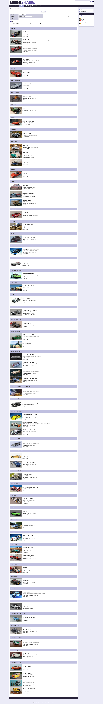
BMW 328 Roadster (27, 133)
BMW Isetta (25, 145)
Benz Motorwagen (26, 96)
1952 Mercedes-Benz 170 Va (28, 334)
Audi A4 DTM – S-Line (27, 47)
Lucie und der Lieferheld (28, 193)
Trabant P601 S (26, 592)
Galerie (21, 5)
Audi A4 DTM (25, 31)
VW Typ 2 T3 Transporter (28, 688)
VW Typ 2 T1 (25, 653)
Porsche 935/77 (25, 567)
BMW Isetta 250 (26, 161)
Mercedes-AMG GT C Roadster (29, 310)
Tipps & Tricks (35, 5)
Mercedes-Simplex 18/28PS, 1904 (30, 487)
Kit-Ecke (27, 5)
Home (11, 5)
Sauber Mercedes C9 (27, 442)
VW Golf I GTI (26, 605)
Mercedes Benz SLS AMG (28, 455)
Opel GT (24, 511)
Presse (41, 5)
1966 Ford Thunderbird (27, 262)
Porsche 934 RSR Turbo (28, 547)
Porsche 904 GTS (26, 524)
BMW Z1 (24, 173)
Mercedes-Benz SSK (27, 474)
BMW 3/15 (24, 109)
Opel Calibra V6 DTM (27, 498)
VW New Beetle (26, 641)
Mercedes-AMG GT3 (27, 323)
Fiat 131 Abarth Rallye (27, 224)
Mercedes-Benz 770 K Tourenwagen (30, 403)
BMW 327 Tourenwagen (28, 121)
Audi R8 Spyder (26, 72)
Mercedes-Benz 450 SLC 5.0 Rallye (30, 390)
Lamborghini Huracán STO (28, 273)
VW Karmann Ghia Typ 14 (28, 617)
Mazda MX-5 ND (26, 298)
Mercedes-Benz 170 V (27, 343)
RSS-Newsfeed (83, 9)
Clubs (46, 5)
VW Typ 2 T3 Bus (26, 666)
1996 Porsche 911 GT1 (27, 535)
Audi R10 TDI (25, 59)
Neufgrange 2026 (81, 19)
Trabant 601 (25, 212)
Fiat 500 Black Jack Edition (28, 237)
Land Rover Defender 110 (28, 285)
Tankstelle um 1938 (26, 200)
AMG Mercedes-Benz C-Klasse (29, 414)
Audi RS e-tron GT (26, 83)
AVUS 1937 (25, 185)
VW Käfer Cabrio (26, 629)
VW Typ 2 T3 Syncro (27, 681)
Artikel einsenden (83, 11)
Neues (16, 5)
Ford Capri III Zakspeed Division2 (30, 249)
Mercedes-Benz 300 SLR (28, 354)
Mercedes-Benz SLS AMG (28, 462)
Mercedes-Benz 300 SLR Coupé (29, 378)
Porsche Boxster (26, 580)
